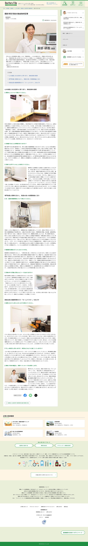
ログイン (41, 517)
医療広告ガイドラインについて (47, 506)
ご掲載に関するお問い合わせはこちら (44, 475)
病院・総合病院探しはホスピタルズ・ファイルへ (52, 3)
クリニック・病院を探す (64, 445)
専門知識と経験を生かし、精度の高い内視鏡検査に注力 (24, 79)
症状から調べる (24, 445)
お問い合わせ (59, 506)
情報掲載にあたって (40, 511)
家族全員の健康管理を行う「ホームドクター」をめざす (24, 82)
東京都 (7, 8)
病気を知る (44, 445)
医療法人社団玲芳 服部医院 (27, 8)
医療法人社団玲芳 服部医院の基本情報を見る (18, 403)
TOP (4, 8)
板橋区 (12, 8)
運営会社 (66, 506)
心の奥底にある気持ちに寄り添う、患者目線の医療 (23, 75)
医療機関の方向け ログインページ (72, 532)
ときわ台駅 (17, 8)
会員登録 (47, 517)
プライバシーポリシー (34, 506)
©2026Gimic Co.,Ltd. (44, 543)
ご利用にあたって (24, 506)
